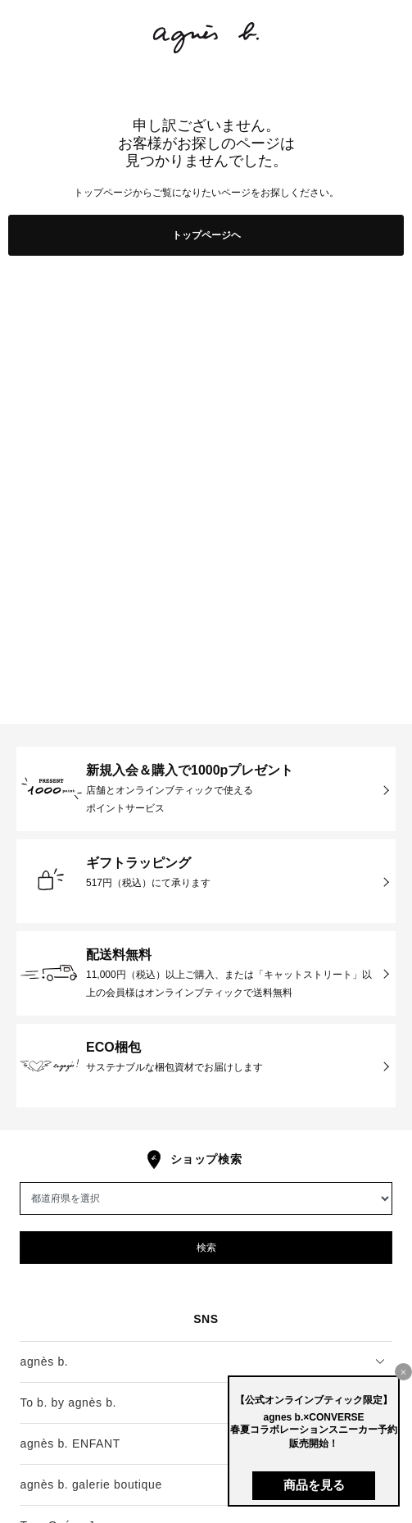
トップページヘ (206, 235)
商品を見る (314, 1485)
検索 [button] (206, 1247)
